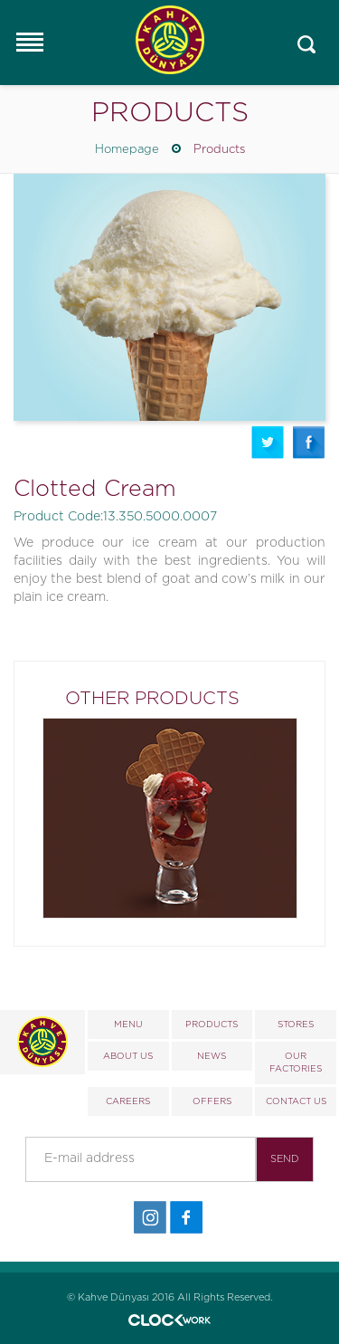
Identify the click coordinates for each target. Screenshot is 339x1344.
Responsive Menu (29, 41)
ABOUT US (128, 1056)
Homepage (127, 150)
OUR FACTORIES (295, 1062)
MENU (128, 1024)
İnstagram (150, 1217)
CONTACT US (296, 1101)
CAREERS (128, 1101)
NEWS (211, 1056)
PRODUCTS (211, 1024)
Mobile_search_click (306, 44)
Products (219, 150)
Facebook (309, 442)
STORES (296, 1024)
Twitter (267, 442)
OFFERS (212, 1101)
